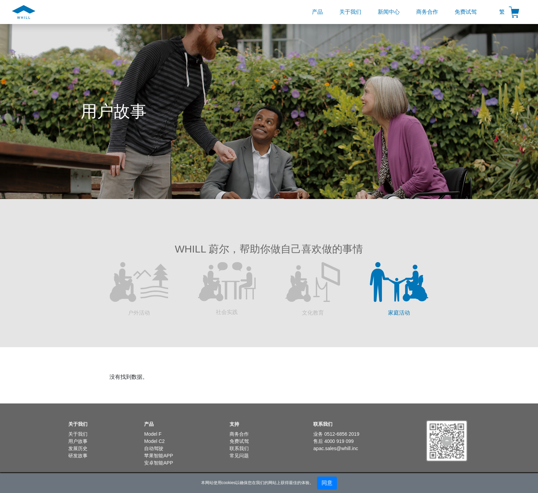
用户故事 (77, 441)
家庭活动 (399, 289)
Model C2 (154, 441)
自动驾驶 (153, 448)
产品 (317, 12)
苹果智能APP (158, 455)
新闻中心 (389, 12)
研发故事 (77, 455)
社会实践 (227, 288)
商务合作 (427, 12)
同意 (326, 483)
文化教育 (312, 289)
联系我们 (239, 448)
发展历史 (77, 448)
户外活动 (139, 289)
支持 (234, 424)
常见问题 (239, 455)
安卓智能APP (158, 463)
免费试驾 (466, 12)
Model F (153, 434)
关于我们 (350, 12)
